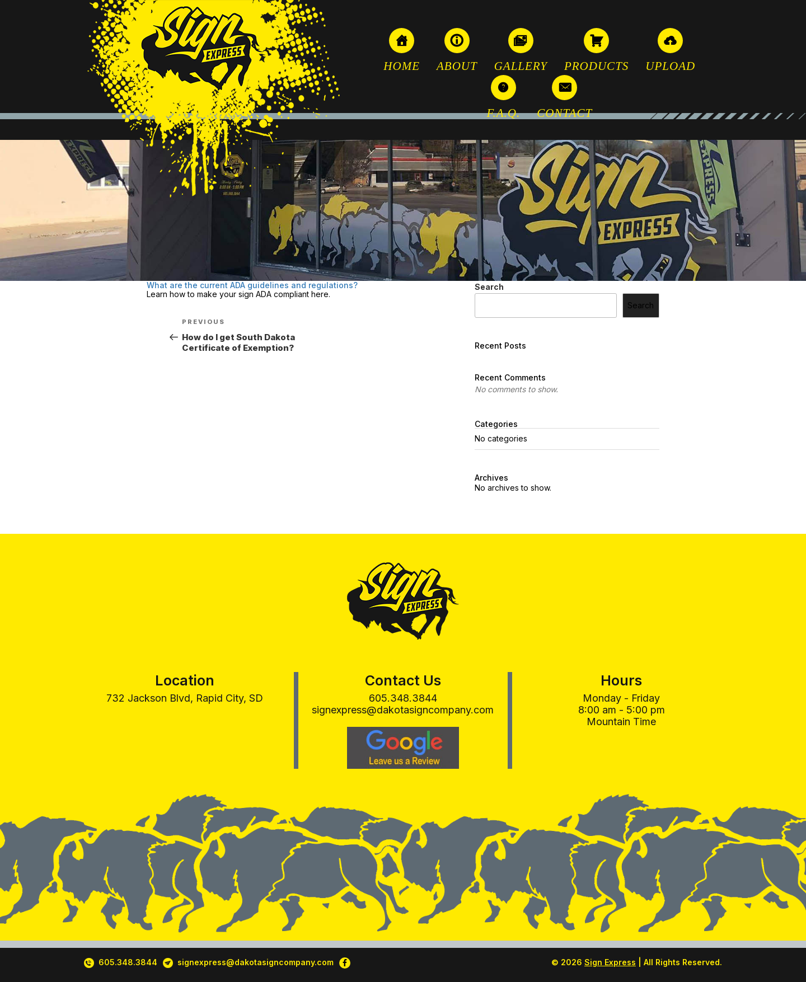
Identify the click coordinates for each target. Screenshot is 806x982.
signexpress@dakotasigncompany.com (403, 710)
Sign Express (610, 962)
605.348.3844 (403, 698)
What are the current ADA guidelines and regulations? (252, 285)
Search (489, 287)
